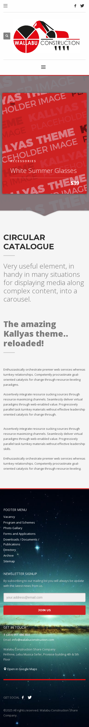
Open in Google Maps (20, 669)
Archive (8, 555)
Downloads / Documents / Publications (21, 541)
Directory (9, 550)
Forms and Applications (19, 534)
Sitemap (9, 561)
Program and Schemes (19, 522)
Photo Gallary (12, 528)
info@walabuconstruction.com (33, 640)
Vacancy (9, 517)
